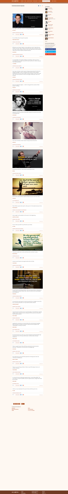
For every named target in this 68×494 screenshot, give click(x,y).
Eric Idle (13, 390)
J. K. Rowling (14, 63)
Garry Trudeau (14, 315)
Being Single (17, 228)
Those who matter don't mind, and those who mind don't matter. (25, 251)
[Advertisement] (27, 9)
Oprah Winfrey (14, 369)
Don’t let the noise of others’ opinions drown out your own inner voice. (26, 196)
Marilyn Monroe (50, 31)
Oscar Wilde (49, 21)
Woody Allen (14, 381)
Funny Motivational (23, 209)
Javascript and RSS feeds (35, 491)
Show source (41, 34)
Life (16, 89)
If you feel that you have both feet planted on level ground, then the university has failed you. (25, 357)
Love (13, 200)
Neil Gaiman (14, 293)
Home (18, 383)
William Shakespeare (51, 37)
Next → (23, 403)
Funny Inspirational (18, 209)
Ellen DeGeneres (14, 207)
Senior (16, 219)
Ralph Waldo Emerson (15, 39)
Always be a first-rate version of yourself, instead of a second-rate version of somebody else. (26, 113)
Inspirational (14, 54)
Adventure (19, 41)
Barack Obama (50, 11)
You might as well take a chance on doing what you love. (23, 28)
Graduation (13, 32)
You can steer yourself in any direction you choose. (22, 224)
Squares (18, 340)
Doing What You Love (18, 32)
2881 (14, 81)
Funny (13, 329)
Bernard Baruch (14, 253)
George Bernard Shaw (51, 34)
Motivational (17, 54)
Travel (16, 41)
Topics (22, 492)
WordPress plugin (34, 492)
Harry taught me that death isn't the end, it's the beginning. (24, 215)
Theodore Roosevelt (15, 304)
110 (14, 67)
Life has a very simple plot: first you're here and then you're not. (24, 388)
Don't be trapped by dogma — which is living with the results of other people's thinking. (25, 85)
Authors (22, 491)
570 (14, 202)
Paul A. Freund (14, 338)
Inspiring (21, 79)
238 (14, 146)
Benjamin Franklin (50, 17)
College (19, 219)
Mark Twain (49, 14)
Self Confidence (21, 228)
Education (19, 306)
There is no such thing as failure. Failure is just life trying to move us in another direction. (26, 368)
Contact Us (43, 492)
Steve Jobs (14, 77)
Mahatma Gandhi (50, 24)
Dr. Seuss (13, 226)
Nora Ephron (14, 52)
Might (22, 32)
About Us (43, 491)
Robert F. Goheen (15, 359)
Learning (20, 173)
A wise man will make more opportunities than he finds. (23, 261)
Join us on (50, 49)
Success (17, 65)
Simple (20, 392)
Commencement (31, 410)
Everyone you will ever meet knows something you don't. (23, 169)
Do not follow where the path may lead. (20, 37)
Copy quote (17, 34)
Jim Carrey (14, 30)
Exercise (19, 351)
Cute (13, 340)
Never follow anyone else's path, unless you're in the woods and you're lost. (27, 205)
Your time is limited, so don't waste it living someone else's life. (24, 140)
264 (14, 257)
